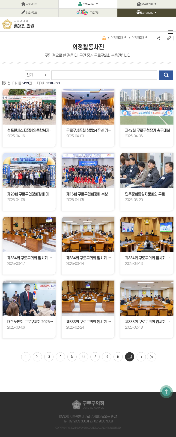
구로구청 (94, 12)
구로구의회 (31, 4)
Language (147, 12)
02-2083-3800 (78, 421)
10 (130, 356)
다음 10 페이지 (141, 356)
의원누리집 (88, 4)
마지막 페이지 (151, 356)
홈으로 (104, 38)
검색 (166, 75)
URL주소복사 (168, 38)
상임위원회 (147, 4)
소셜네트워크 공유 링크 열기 (158, 38)
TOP (166, 391)
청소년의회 (31, 12)
